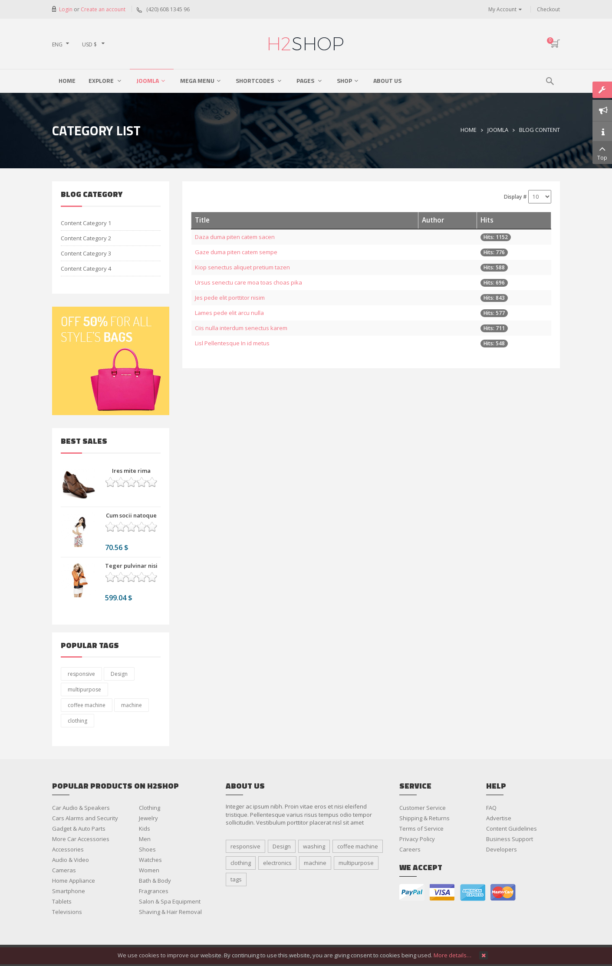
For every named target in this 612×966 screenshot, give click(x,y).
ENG (57, 44)
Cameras (64, 870)
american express (472, 892)
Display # (515, 196)
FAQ (491, 808)
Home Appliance (73, 880)
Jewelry (148, 818)
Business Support (509, 839)
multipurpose (84, 689)
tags (236, 879)
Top (602, 152)
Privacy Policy (417, 839)
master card (503, 892)
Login (66, 9)
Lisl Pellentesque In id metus (232, 343)
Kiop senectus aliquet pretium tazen (242, 267)
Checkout (548, 9)
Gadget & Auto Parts (78, 828)
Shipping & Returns (424, 818)
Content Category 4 (86, 268)
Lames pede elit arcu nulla (229, 313)
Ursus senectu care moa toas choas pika (248, 282)
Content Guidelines (511, 828)
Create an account (103, 9)
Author (433, 220)
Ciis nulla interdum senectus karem (241, 328)
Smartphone (68, 891)
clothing (77, 720)
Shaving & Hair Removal (170, 912)
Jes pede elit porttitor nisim (230, 297)
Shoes (147, 849)
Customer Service (422, 808)
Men (145, 839)
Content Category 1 (86, 223)
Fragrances (153, 891)
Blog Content (539, 130)
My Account (502, 9)
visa (442, 892)
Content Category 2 (86, 238)
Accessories (68, 849)
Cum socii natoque (131, 515)
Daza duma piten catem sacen (235, 237)
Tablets (62, 901)
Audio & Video (70, 860)
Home (469, 130)
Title (202, 220)
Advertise (498, 818)
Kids (144, 828)
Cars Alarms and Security (85, 818)
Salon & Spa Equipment (170, 901)
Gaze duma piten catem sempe (236, 252)
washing (314, 846)
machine (131, 705)
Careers (410, 849)
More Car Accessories (80, 839)
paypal (411, 892)
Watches (150, 860)
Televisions (67, 912)
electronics (277, 863)
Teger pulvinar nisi (131, 566)
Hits (487, 220)
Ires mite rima (131, 471)
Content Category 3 (86, 253)
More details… (452, 955)
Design (119, 674)
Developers (501, 849)
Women (149, 870)
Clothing (149, 808)
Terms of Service (421, 828)
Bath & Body (155, 880)
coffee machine (86, 705)
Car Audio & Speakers (81, 808)
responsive (81, 674)
